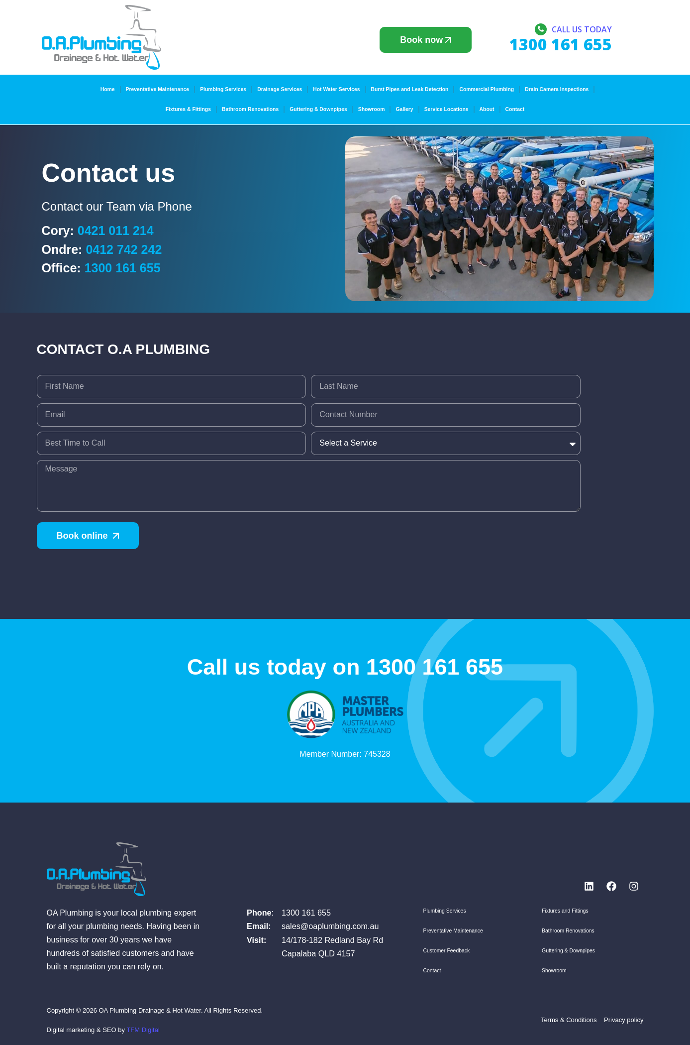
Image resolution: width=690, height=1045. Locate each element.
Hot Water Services (336, 89)
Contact (515, 109)
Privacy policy (623, 1020)
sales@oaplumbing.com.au (330, 926)
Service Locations (446, 109)
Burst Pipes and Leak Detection (410, 89)
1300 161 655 (123, 268)
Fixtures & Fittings (188, 109)
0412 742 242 (124, 249)
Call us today (582, 29)
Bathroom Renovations (250, 109)
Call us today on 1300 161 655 (345, 667)
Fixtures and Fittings (565, 911)
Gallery (404, 109)
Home (107, 89)
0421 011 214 (116, 230)
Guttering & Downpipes (318, 109)
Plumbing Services (223, 89)
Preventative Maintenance (158, 89)
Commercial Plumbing (486, 89)
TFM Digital (142, 1030)
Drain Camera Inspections (557, 89)
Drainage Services (279, 89)
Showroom (371, 109)
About (487, 109)
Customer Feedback (446, 950)
